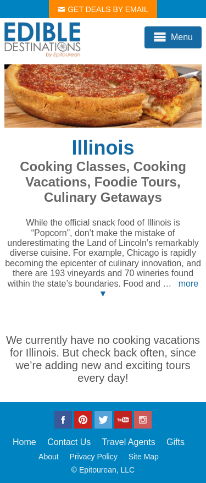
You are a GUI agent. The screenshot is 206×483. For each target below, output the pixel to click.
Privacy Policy (94, 456)
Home (24, 442)
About (48, 456)
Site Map (144, 456)
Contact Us (69, 442)
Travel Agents (128, 442)
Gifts (175, 442)
